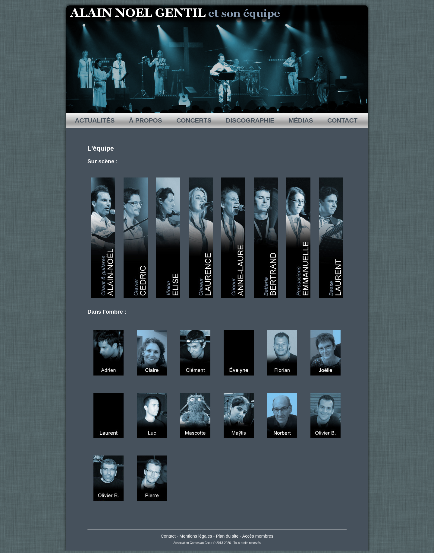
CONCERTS (194, 120)
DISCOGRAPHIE (250, 120)
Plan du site (227, 536)
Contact (168, 536)
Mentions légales (196, 536)
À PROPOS (145, 120)
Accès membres (257, 536)
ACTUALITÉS (95, 120)
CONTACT (342, 120)
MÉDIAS (301, 120)
